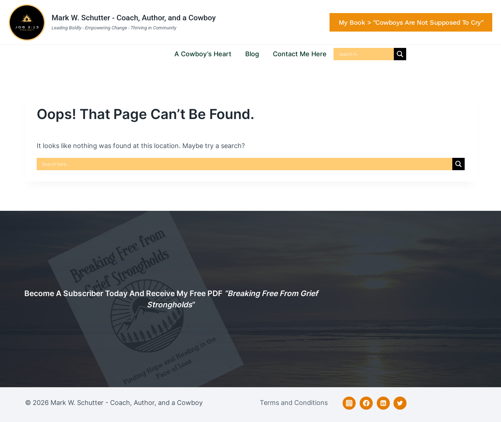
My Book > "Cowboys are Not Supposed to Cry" (411, 22)
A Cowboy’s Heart (202, 54)
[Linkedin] (383, 403)
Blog (252, 54)
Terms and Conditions (294, 402)
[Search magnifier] (400, 54)
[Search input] (348, 54)
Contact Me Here (300, 54)
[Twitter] (400, 403)
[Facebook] (366, 403)
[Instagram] (349, 403)
